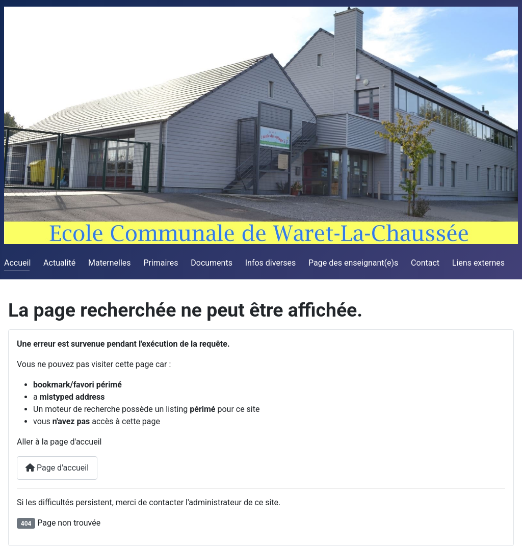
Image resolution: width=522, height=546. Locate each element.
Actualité (59, 263)
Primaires (160, 263)
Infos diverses (270, 263)
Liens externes (478, 263)
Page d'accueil (57, 468)
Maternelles (109, 263)
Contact (425, 263)
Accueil (17, 263)
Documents (211, 263)
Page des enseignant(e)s (353, 263)
